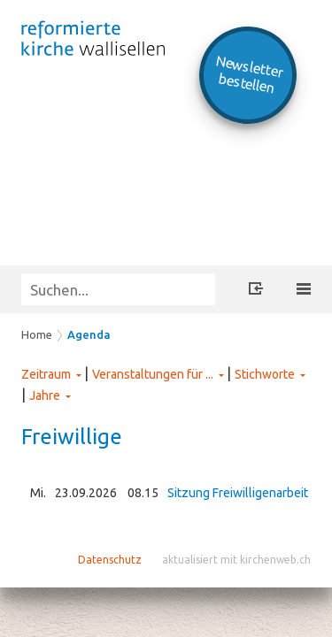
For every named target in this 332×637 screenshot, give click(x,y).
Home (36, 334)
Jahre (44, 395)
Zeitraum (46, 374)
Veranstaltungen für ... (152, 374)
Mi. (38, 493)
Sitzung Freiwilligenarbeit (237, 493)
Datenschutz (110, 559)
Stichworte (265, 374)
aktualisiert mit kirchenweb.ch (236, 559)
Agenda (89, 334)
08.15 (142, 493)
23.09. (86, 493)
